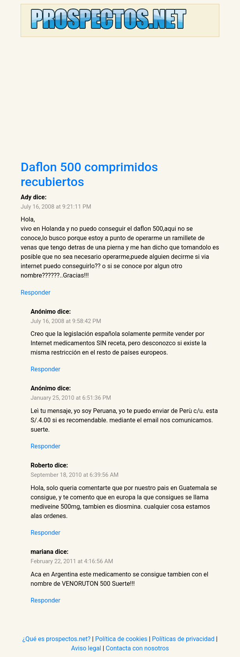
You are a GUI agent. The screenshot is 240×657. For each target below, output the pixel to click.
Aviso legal (86, 648)
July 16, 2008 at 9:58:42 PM (66, 321)
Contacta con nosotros (137, 648)
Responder (35, 292)
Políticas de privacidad (183, 639)
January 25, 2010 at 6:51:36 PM (71, 397)
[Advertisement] (120, 101)
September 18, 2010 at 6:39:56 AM (75, 474)
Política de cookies (121, 639)
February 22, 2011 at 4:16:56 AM (72, 561)
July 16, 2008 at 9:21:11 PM (56, 206)
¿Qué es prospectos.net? (57, 639)
